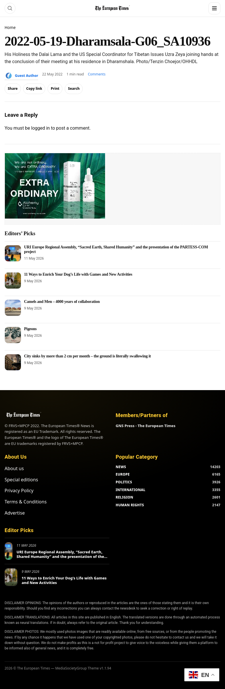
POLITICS (124, 482)
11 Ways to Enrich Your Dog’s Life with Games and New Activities (78, 274)
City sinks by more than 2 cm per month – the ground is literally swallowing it (87, 356)
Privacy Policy (19, 490)
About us (14, 468)
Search (74, 88)
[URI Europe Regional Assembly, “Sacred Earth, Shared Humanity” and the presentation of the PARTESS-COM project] (13, 253)
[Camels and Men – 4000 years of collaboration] (13, 308)
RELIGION (124, 497)
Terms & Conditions (26, 502)
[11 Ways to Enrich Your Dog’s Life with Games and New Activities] (13, 281)
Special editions (21, 479)
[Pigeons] (13, 335)
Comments (97, 74)
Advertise (15, 513)
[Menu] (214, 8)
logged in (40, 128)
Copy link (34, 88)
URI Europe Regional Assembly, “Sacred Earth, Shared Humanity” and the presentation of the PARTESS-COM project (60, 556)
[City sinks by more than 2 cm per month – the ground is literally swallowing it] (13, 362)
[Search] (10, 8)
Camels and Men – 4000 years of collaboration (62, 301)
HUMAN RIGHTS (130, 505)
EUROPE (123, 474)
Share (13, 88)
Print (55, 88)
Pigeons (30, 329)
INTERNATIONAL (130, 489)
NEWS (121, 466)
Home (10, 27)
